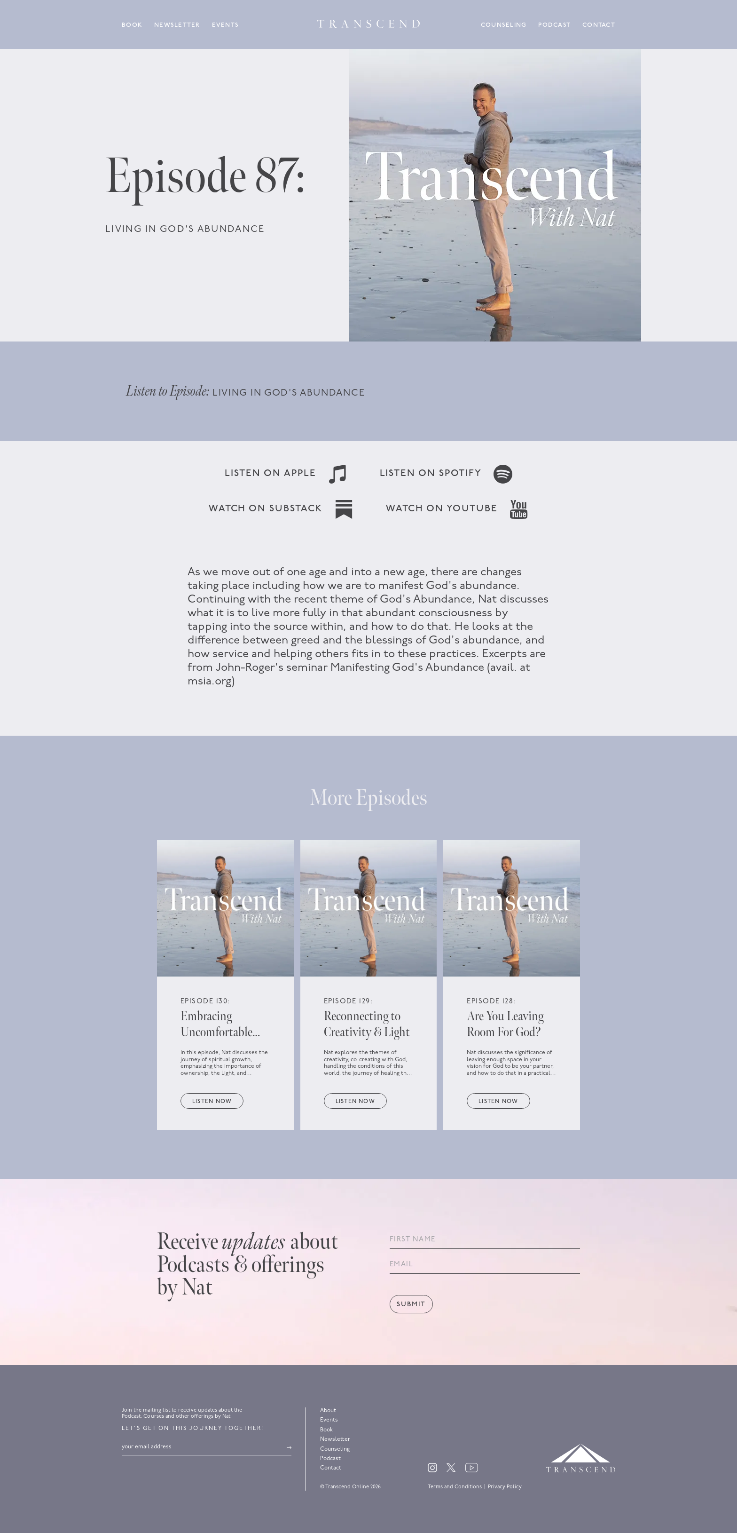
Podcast (554, 25)
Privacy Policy (505, 1487)
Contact (598, 25)
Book (132, 25)
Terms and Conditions (455, 1487)
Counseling (504, 25)
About (328, 1411)
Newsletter (177, 25)
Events (225, 25)
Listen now (212, 1101)
